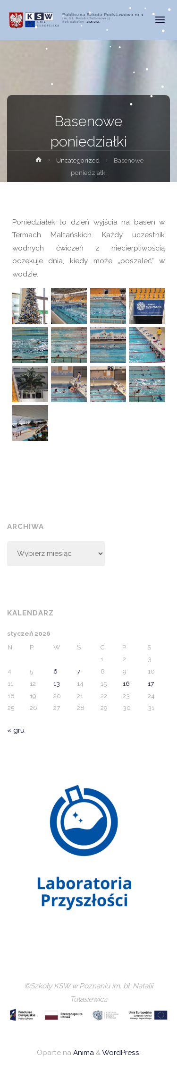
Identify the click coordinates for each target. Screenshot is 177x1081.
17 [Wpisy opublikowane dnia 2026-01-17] (151, 683)
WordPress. (121, 1052)
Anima (82, 1052)
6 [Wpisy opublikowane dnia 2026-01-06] (55, 671)
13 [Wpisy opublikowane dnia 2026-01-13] (56, 683)
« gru (16, 730)
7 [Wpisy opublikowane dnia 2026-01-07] (78, 671)
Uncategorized (78, 160)
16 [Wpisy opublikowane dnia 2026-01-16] (126, 683)
